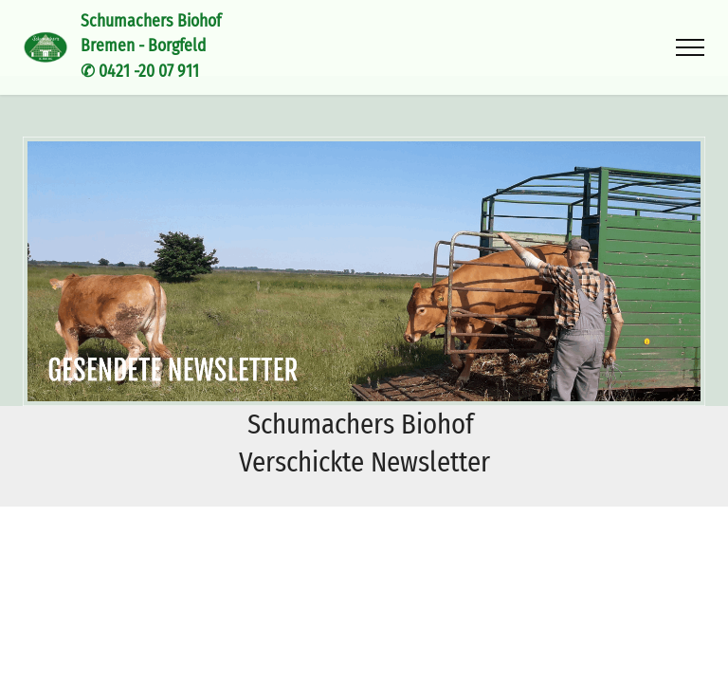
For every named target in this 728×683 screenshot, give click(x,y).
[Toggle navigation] (690, 47)
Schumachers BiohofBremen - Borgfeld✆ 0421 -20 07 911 (151, 46)
